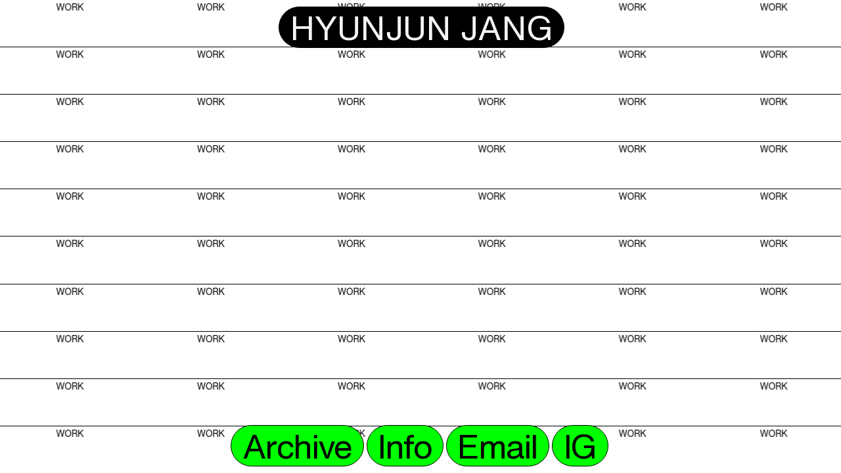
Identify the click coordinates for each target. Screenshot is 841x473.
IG (580, 445)
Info (404, 445)
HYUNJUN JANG (421, 27)
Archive (297, 445)
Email (497, 445)
